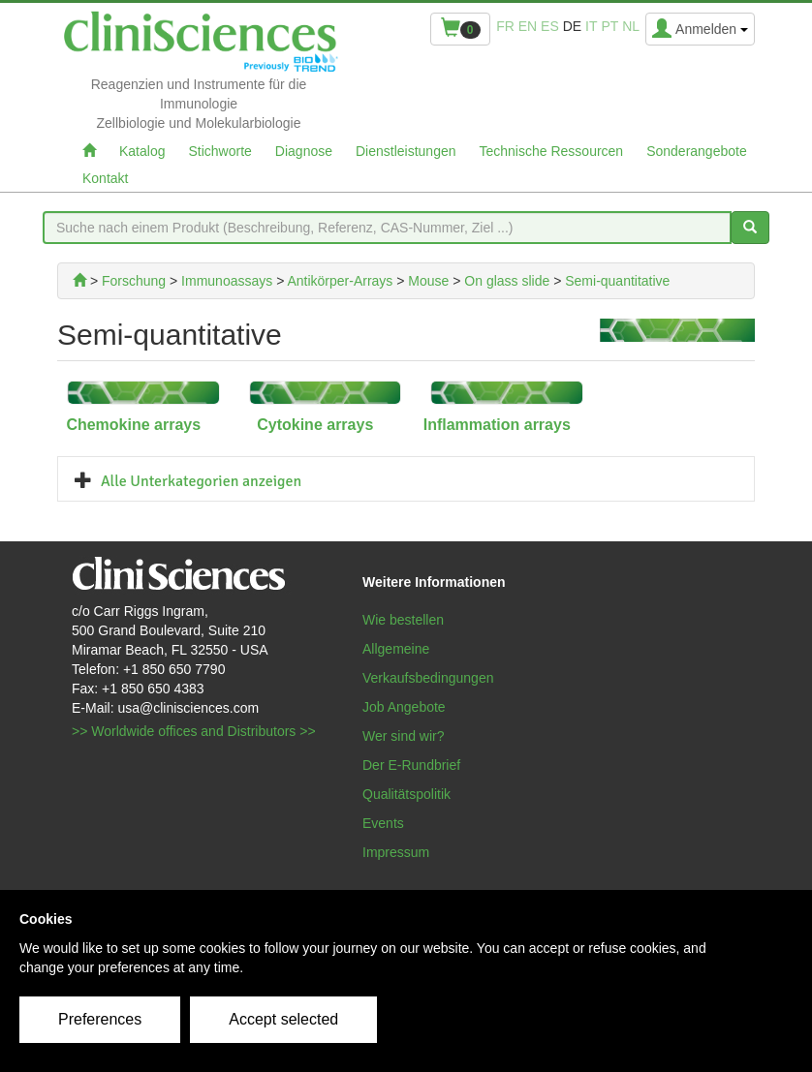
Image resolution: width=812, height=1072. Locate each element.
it (591, 26)
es (550, 26)
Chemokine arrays (133, 424)
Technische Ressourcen (552, 151)
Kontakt (105, 178)
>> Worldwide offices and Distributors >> (194, 731)
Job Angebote (404, 707)
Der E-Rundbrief (411, 765)
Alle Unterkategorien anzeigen (201, 481)
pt (609, 26)
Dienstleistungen (406, 151)
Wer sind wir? (403, 736)
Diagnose (303, 151)
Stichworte (219, 151)
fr (505, 26)
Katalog (142, 151)
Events (383, 823)
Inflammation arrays (497, 424)
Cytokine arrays (315, 424)
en (527, 26)
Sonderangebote (696, 151)
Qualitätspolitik (406, 794)
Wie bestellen (403, 620)
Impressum (395, 852)
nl (631, 26)
